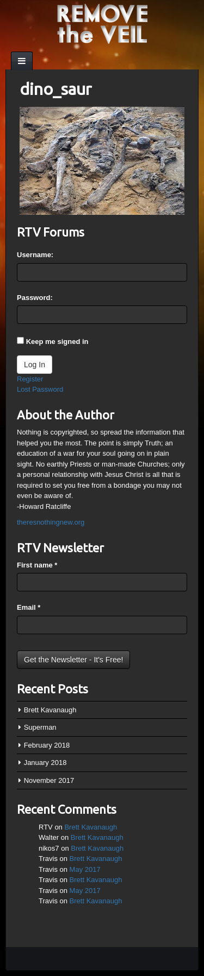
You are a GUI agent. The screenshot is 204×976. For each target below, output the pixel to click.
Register (30, 379)
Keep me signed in (57, 341)
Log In (34, 364)
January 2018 (45, 762)
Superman (40, 727)
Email (28, 607)
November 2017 (49, 780)
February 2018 (47, 745)
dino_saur (55, 89)
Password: (35, 298)
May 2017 (85, 869)
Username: (35, 255)
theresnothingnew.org (50, 522)
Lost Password (40, 389)
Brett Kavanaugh (50, 710)
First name (37, 565)
